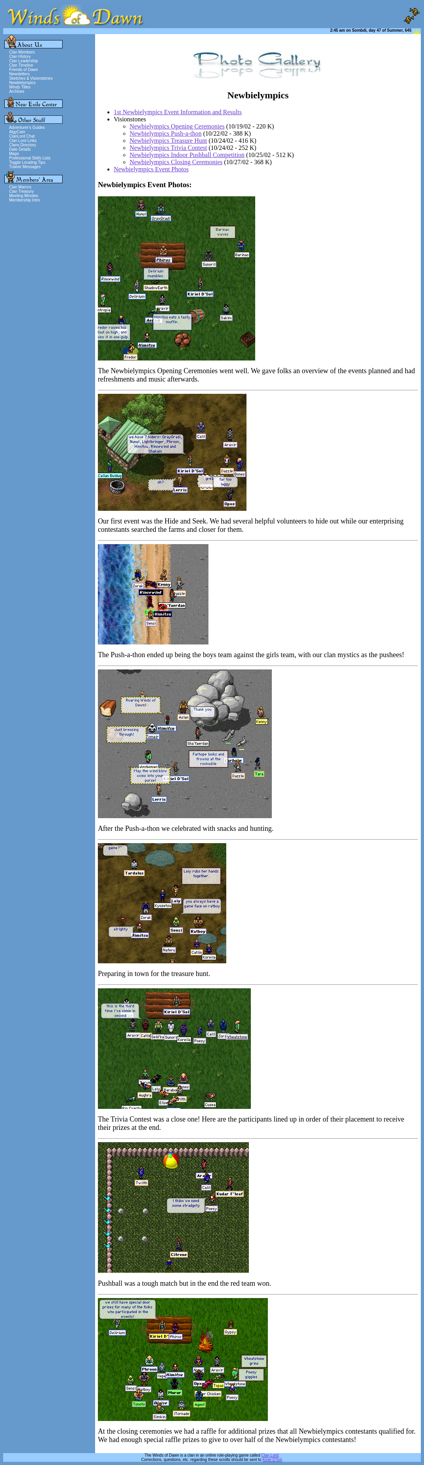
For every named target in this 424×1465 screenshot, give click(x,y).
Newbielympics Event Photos (151, 169)
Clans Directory (22, 145)
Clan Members (22, 52)
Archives (16, 91)
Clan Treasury (21, 191)
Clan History (20, 56)
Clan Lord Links (22, 140)
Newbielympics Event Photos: (145, 184)
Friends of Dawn (23, 69)
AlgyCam (17, 132)
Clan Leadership (23, 61)
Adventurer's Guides (27, 127)
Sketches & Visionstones (31, 78)
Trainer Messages (25, 167)
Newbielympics (22, 83)
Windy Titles (20, 87)
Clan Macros (20, 187)
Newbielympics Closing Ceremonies (176, 162)
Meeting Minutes (23, 196)
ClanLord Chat (21, 136)
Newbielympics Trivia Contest (168, 147)
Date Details (20, 149)
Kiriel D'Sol (272, 1459)
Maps (14, 153)
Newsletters (19, 74)
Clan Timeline (21, 65)
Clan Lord (269, 1455)
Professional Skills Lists (29, 158)
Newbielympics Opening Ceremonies (177, 126)
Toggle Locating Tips (27, 162)
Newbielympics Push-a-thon (166, 133)
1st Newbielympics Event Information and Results (178, 112)
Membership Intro (24, 200)
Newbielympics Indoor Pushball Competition (187, 154)
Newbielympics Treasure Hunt (168, 140)
